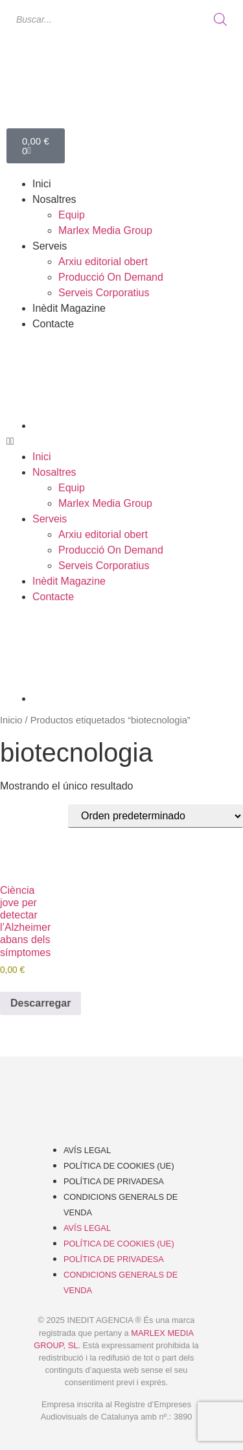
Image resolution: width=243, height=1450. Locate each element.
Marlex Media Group (105, 230)
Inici (41, 183)
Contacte (53, 323)
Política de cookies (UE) (119, 1166)
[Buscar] (220, 19)
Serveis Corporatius (104, 292)
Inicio (11, 720)
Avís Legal (87, 1150)
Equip (71, 214)
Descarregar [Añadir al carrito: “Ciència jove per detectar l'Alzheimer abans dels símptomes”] (40, 1003)
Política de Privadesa (114, 1181)
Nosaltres (54, 199)
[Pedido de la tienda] (155, 816)
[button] (121, 441)
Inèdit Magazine (69, 308)
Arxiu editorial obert (103, 261)
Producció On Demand (110, 277)
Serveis (49, 245)
